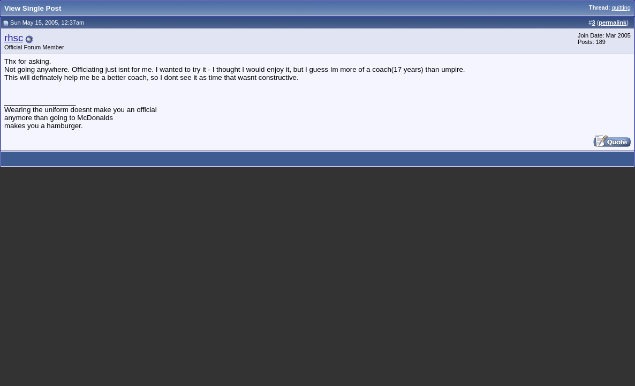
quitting (621, 7)
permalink (612, 22)
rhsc (13, 37)
